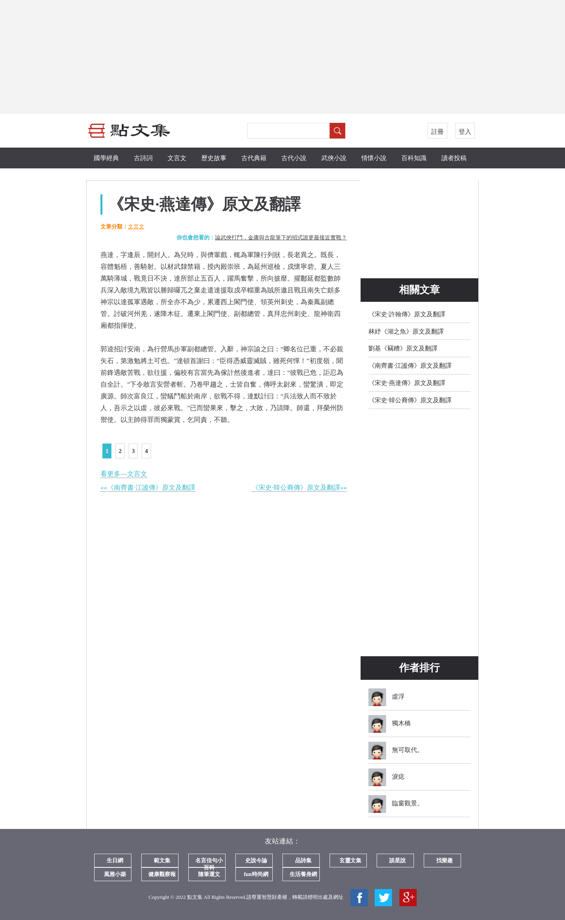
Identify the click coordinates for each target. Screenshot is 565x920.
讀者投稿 (454, 158)
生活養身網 (303, 874)
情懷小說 (373, 158)
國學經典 (106, 158)
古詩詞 (143, 158)
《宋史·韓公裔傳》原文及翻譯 (410, 400)
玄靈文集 (350, 860)
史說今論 (256, 860)
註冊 (437, 131)
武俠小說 (333, 158)
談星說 (397, 860)
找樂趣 (444, 860)
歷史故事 (213, 158)
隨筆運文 (209, 874)
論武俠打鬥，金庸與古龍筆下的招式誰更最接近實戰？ (281, 238)
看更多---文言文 (123, 474)
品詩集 (303, 860)
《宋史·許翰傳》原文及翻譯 (406, 314)
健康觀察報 (162, 874)
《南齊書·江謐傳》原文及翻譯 (410, 365)
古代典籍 (253, 158)
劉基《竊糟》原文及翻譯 (402, 348)
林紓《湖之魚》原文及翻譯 (406, 331)
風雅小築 (115, 874)
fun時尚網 (256, 874)
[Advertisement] (282, 57)
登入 (465, 131)
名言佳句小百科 (209, 862)
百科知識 (413, 158)
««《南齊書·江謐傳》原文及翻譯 (147, 487)
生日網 (115, 860)
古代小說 (293, 158)
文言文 (177, 158)
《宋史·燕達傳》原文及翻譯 (406, 383)
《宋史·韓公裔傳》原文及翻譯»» (299, 487)
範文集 (162, 860)
